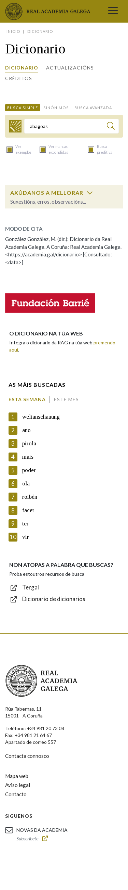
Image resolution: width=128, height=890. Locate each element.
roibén (29, 497)
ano (26, 430)
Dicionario (21, 68)
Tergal (30, 587)
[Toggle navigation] (113, 11)
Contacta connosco (27, 756)
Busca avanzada (93, 107)
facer (28, 510)
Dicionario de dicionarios (53, 598)
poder (29, 470)
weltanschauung (41, 417)
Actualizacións (70, 68)
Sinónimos (56, 107)
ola (26, 483)
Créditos (18, 78)
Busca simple (22, 107)
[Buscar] (111, 127)
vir (25, 537)
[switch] (89, 193)
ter (25, 523)
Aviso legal (17, 785)
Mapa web (16, 776)
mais (27, 457)
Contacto (16, 794)
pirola (29, 443)
